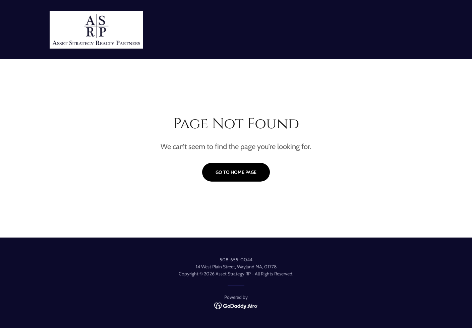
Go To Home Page (236, 172)
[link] (96, 29)
